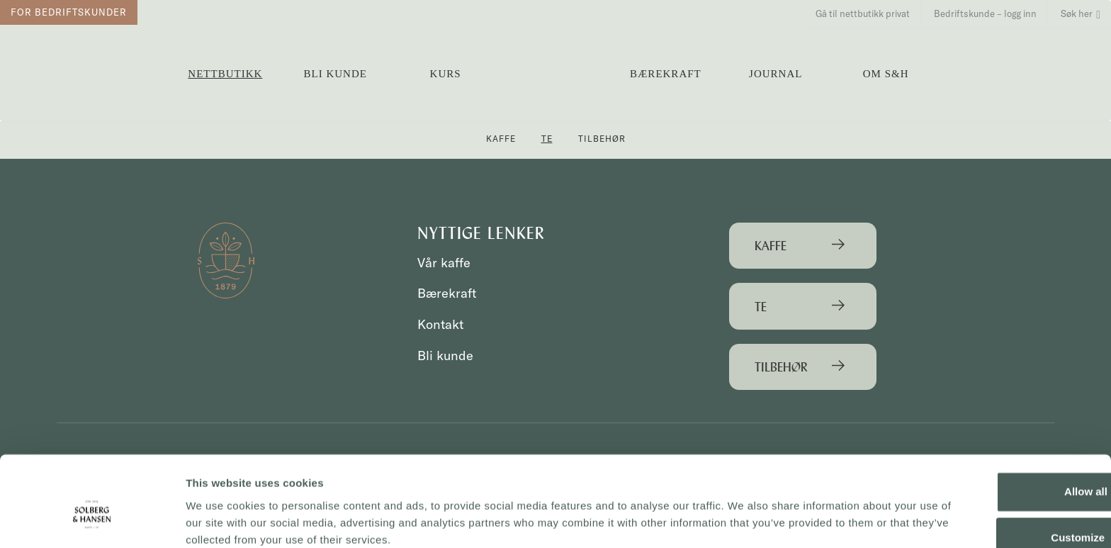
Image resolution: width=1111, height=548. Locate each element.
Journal (775, 73)
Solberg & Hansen (555, 67)
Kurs (445, 73)
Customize (993, 479)
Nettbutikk (225, 73)
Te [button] (547, 138)
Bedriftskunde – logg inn (985, 13)
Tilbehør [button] (602, 138)
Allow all (993, 433)
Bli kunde (335, 73)
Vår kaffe (445, 263)
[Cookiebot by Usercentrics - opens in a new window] (92, 520)
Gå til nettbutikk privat (863, 13)
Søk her (1080, 13)
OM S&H (886, 73)
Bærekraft (665, 73)
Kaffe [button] (501, 138)
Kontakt (441, 324)
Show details (219, 520)
